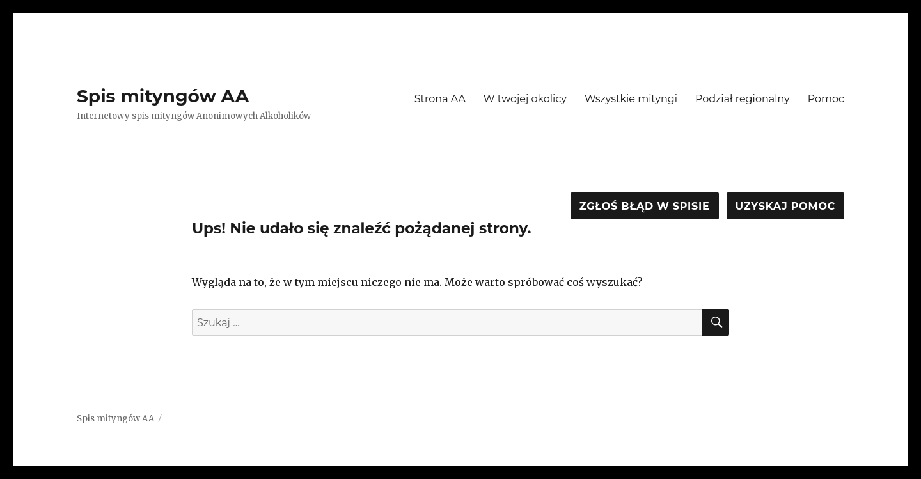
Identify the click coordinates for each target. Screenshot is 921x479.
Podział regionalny (742, 99)
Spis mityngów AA (163, 96)
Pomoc (826, 99)
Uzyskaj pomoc (785, 206)
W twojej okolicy (525, 99)
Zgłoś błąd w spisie (644, 206)
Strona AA (440, 99)
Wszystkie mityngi (631, 99)
